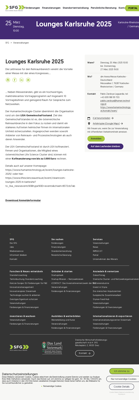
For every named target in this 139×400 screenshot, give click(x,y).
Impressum (121, 394)
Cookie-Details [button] (114, 392)
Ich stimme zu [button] (121, 371)
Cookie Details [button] (121, 387)
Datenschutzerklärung (126, 392)
